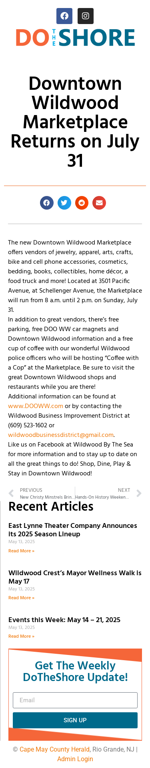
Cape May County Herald (55, 749)
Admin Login (75, 759)
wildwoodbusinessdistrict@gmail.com (61, 435)
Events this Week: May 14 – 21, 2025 (64, 620)
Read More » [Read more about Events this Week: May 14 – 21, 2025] (21, 637)
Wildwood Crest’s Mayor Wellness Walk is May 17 (75, 578)
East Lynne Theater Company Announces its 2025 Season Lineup (72, 530)
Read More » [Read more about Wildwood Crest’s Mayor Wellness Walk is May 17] (21, 598)
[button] (47, 203)
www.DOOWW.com (35, 406)
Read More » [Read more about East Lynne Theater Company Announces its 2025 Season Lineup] (21, 551)
